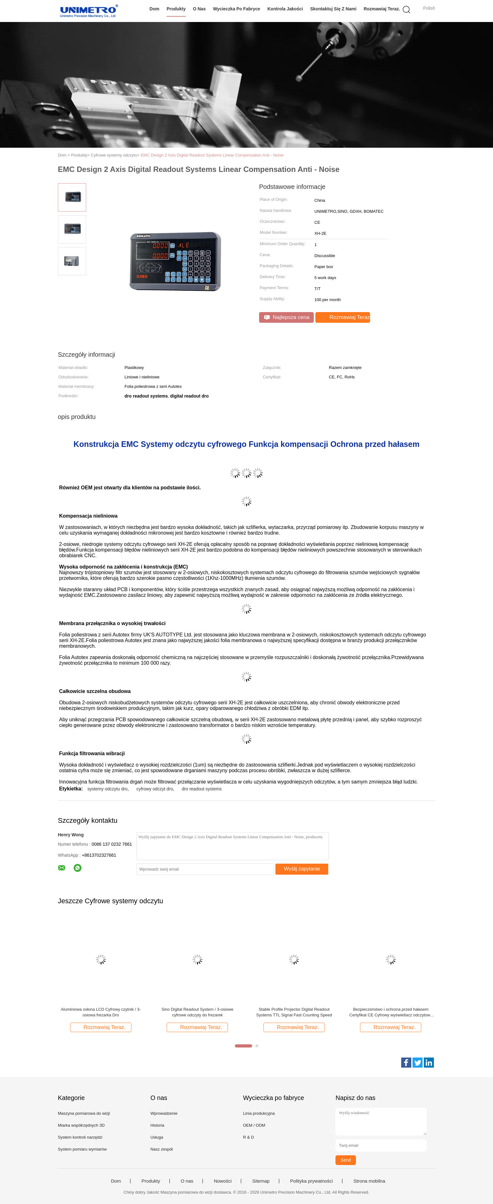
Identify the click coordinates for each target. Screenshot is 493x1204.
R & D (248, 1137)
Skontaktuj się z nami (333, 8)
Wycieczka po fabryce (236, 8)
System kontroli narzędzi (80, 1137)
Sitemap (260, 1181)
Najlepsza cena (286, 317)
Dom (154, 8)
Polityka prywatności (311, 1181)
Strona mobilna (369, 1181)
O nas (199, 8)
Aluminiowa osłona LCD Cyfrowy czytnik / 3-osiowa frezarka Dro (101, 1012)
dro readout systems (202, 788)
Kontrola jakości (285, 8)
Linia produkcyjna (259, 1113)
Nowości (223, 1181)
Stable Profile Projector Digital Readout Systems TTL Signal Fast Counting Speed (294, 1012)
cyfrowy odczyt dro (154, 788)
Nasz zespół (161, 1149)
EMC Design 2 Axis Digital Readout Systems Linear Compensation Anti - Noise (212, 155)
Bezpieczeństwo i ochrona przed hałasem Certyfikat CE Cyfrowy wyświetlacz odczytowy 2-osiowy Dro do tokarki (390, 1012)
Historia (157, 1125)
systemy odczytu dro (107, 788)
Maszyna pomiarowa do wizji (84, 1113)
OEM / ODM (254, 1125)
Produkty (176, 8)
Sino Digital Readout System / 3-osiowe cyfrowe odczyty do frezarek (197, 1012)
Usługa (156, 1137)
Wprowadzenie (163, 1113)
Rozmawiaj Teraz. (382, 8)
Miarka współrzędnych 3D (81, 1125)
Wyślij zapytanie (302, 868)
